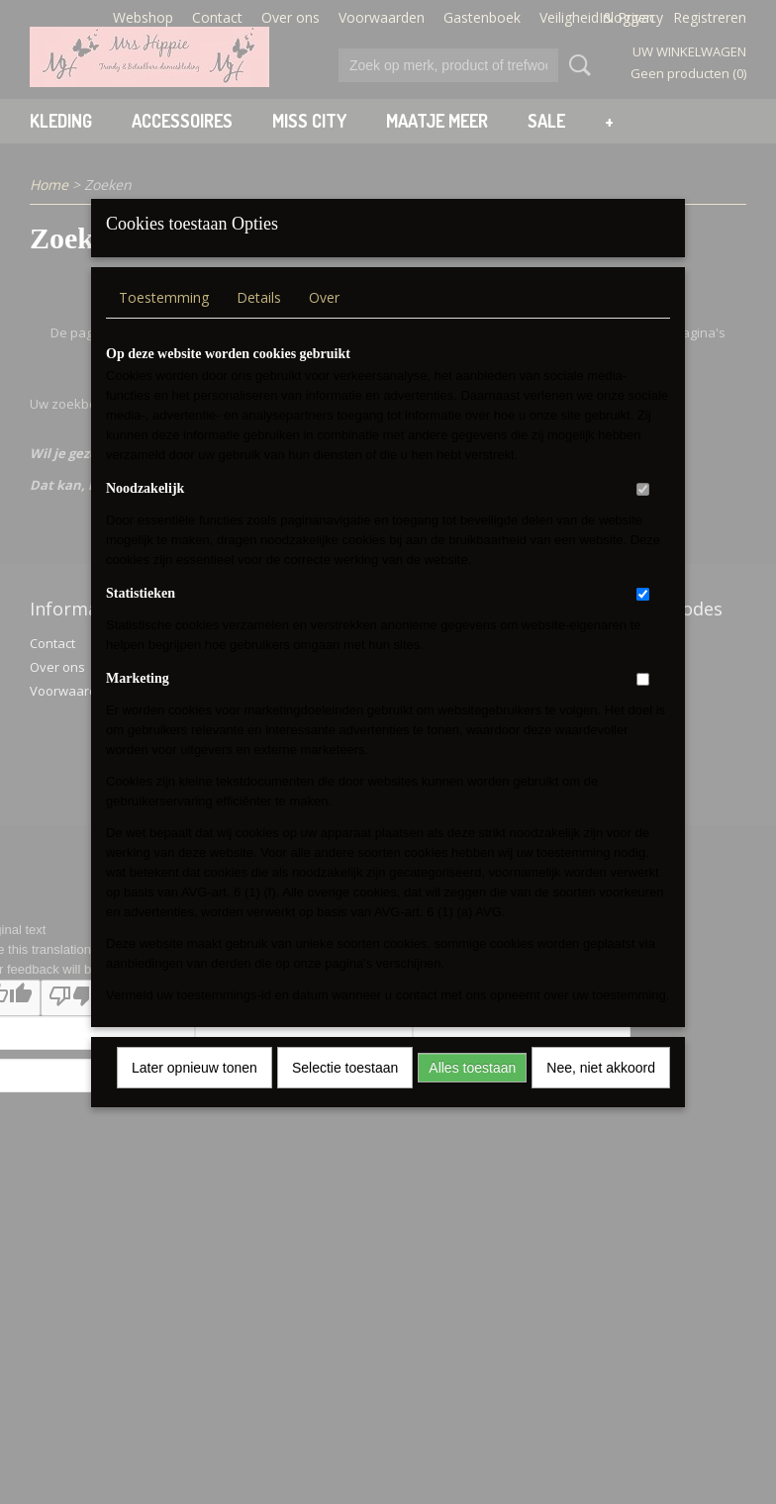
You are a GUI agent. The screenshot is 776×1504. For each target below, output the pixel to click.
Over (324, 323)
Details (259, 323)
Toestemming (164, 323)
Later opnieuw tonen (194, 1093)
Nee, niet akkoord (600, 1093)
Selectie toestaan (345, 1093)
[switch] (642, 515)
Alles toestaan (472, 1093)
